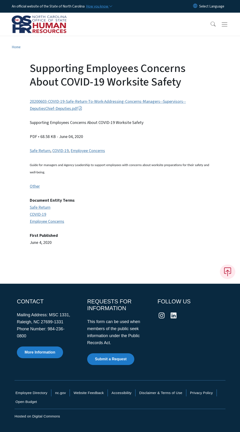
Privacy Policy (201, 393)
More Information (40, 352)
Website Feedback (89, 393)
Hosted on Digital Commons (37, 416)
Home (16, 47)
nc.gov (60, 393)
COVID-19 (60, 151)
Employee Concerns (88, 151)
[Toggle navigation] (229, 24)
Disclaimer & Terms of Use (160, 393)
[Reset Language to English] (195, 6)
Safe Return (40, 151)
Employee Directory (31, 393)
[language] (211, 6)
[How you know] (98, 6)
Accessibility (121, 393)
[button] (210, 24)
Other (35, 186)
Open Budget (26, 402)
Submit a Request (111, 359)
